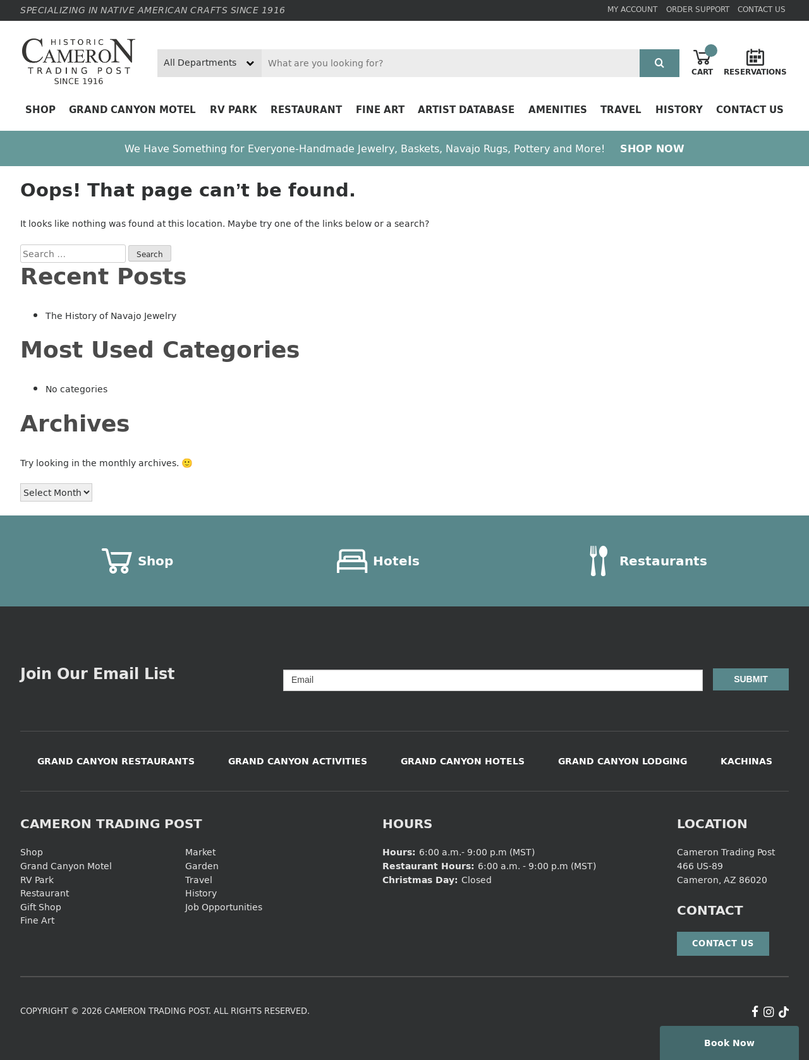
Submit (751, 679)
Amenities (557, 109)
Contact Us (762, 9)
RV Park (233, 109)
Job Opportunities (223, 907)
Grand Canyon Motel (132, 109)
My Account (632, 9)
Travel (621, 109)
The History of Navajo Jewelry (111, 315)
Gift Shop (40, 907)
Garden (202, 866)
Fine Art (380, 109)
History (679, 109)
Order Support (697, 9)
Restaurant (306, 109)
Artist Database (466, 109)
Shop (40, 109)
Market (200, 852)
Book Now (729, 1042)
